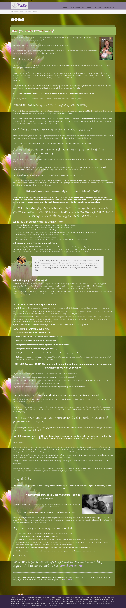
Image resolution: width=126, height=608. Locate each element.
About (65, 7)
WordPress (58, 605)
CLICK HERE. (67, 580)
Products (97, 7)
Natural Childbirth (77, 7)
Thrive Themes (42, 605)
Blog (89, 7)
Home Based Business (31, 11)
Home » (22, 11)
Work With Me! (109, 7)
